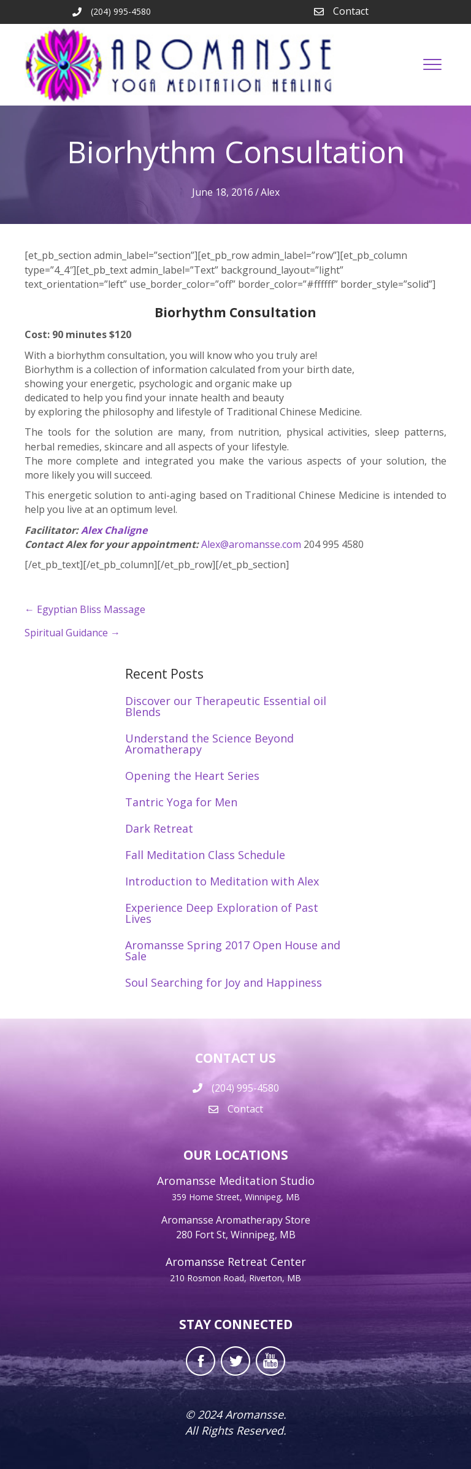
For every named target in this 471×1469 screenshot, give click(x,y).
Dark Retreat (159, 828)
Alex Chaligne (114, 530)
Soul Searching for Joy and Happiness (223, 982)
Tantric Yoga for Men (181, 802)
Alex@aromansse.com (252, 544)
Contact (351, 11)
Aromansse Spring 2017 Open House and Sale (232, 950)
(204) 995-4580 (245, 1088)
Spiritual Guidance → (72, 632)
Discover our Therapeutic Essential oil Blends (225, 706)
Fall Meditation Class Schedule (205, 854)
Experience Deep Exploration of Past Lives (221, 913)
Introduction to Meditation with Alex (222, 881)
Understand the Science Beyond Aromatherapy (209, 744)
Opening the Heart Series (192, 775)
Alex (270, 192)
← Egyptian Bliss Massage (85, 609)
